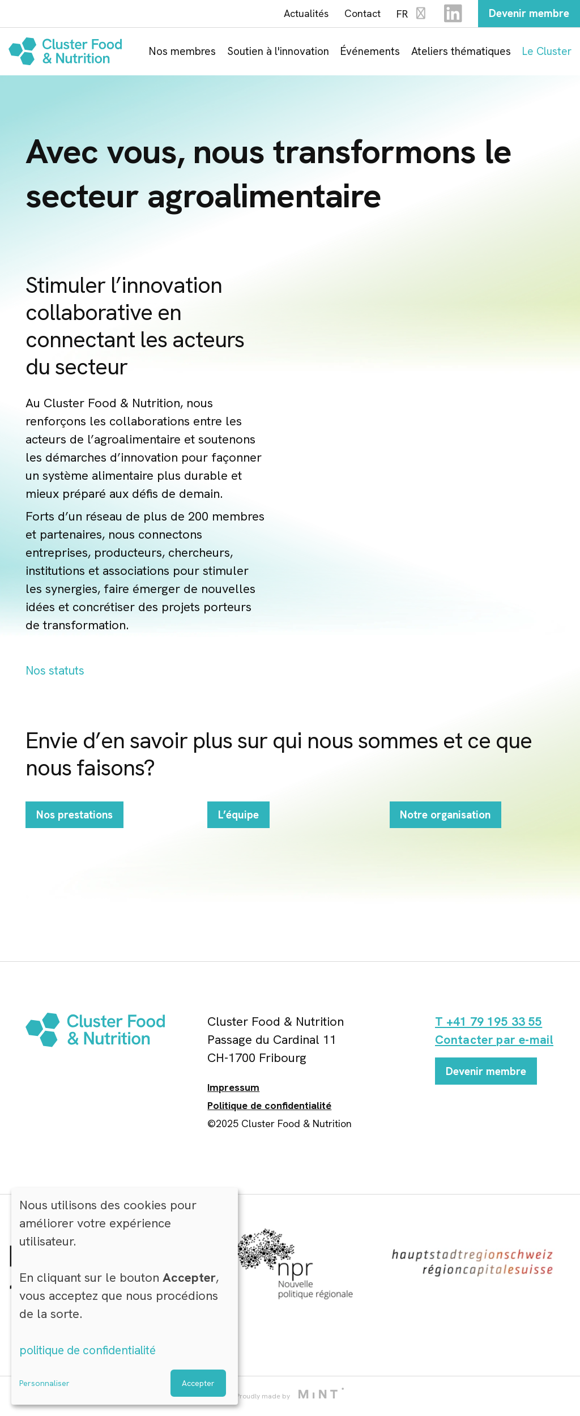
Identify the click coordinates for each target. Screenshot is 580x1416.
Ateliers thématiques (461, 52)
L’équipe (240, 829)
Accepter (198, 1383)
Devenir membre (526, 14)
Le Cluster (547, 52)
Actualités (301, 14)
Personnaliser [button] (44, 1383)
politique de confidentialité (93, 1350)
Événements (370, 52)
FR (407, 15)
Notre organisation (449, 829)
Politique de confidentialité (269, 1108)
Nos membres (182, 52)
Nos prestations (77, 829)
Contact (357, 14)
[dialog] (124, 1296)
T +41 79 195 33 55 (490, 1024)
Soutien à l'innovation (278, 52)
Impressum (233, 1090)
